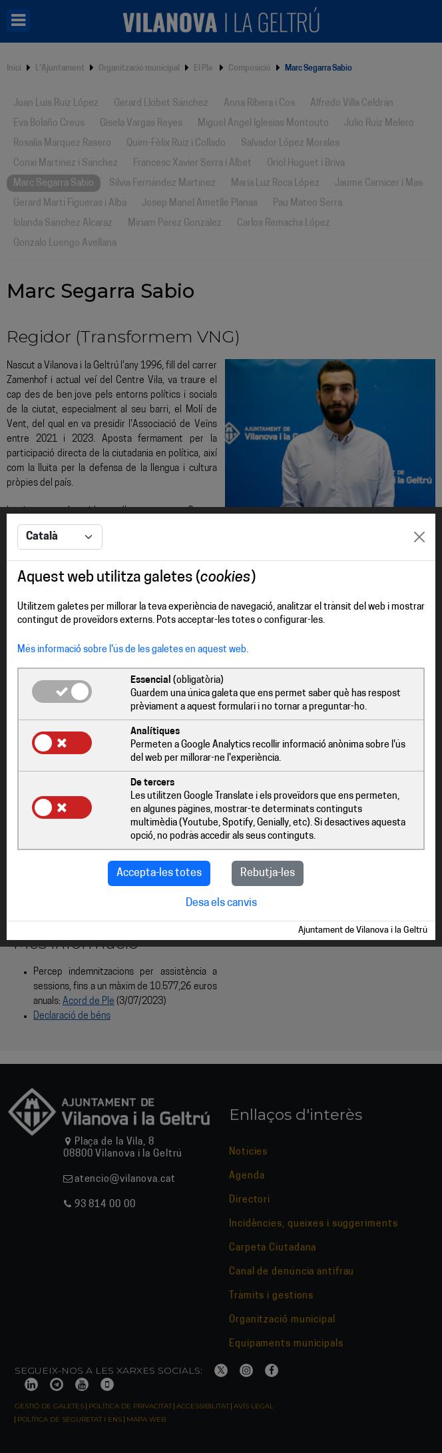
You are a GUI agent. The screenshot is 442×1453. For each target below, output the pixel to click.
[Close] (419, 537)
